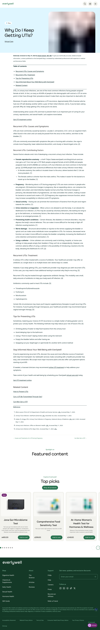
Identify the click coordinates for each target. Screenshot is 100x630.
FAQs (49, 575)
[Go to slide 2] (2, 547)
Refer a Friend (53, 601)
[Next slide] (98, 548)
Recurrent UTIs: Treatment (25, 75)
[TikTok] (71, 588)
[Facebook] (67, 588)
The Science (31, 576)
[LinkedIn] (64, 588)
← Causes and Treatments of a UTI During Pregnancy (27, 438)
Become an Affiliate (52, 595)
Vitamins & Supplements (7, 581)
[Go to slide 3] (4, 547)
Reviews (32, 587)
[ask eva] (92, 625)
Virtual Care (9, 41)
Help (49, 580)
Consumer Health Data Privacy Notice (57, 620)
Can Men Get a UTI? (20, 402)
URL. (59, 412)
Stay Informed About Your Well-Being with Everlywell (35, 82)
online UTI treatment (56, 367)
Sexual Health (7, 592)
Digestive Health (8, 575)
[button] (95, 577)
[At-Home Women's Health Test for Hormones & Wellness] (81, 516)
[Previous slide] (93, 548)
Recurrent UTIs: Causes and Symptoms (30, 71)
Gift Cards (6, 601)
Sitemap (4, 626)
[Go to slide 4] (6, 547)
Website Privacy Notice (26, 620)
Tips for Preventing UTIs (24, 78)
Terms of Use (40, 620)
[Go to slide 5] (8, 547)
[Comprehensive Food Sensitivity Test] (48, 516)
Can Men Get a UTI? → (80, 438)
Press (50, 589)
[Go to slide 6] (10, 547)
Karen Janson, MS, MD (45, 56)
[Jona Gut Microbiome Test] (15, 516)
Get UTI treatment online (22, 119)
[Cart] (90, 4)
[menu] (95, 4)
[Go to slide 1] (0, 547)
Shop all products (50, 488)
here (23, 609)
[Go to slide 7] (12, 547)
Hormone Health (8, 596)
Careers (50, 585)
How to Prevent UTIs (20, 391)
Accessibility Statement (9, 620)
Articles (31, 582)
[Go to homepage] (8, 4)
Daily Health (6, 587)
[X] (74, 588)
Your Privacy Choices (78, 620)
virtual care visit (72, 375)
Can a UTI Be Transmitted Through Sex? (27, 397)
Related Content (21, 85)
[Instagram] (60, 588)
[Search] (85, 4)
